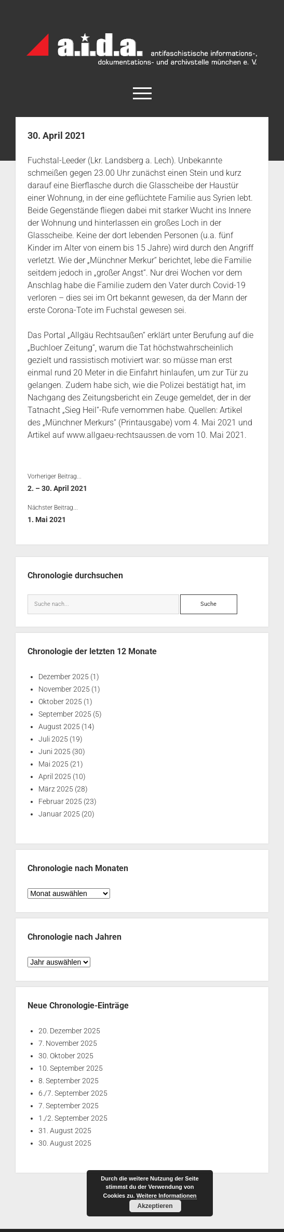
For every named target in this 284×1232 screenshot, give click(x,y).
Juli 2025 (53, 739)
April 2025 (54, 776)
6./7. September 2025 (72, 1093)
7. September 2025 (68, 1105)
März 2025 (55, 789)
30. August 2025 (64, 1143)
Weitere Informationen (167, 1195)
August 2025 (59, 726)
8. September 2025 (68, 1081)
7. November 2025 (67, 1043)
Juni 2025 (54, 751)
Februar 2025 (60, 801)
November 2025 (64, 689)
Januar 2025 (59, 814)
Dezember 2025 (63, 676)
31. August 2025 (64, 1130)
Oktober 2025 (60, 701)
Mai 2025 (53, 764)
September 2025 (64, 714)
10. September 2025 (70, 1068)
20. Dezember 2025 (69, 1031)
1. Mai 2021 (47, 519)
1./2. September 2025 (72, 1118)
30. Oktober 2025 (65, 1056)
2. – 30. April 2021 (57, 488)
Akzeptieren (154, 1206)
